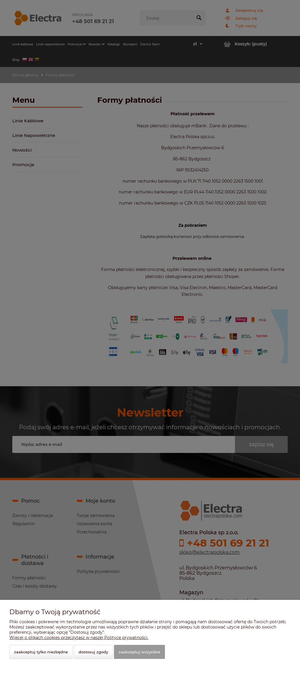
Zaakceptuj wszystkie (139, 652)
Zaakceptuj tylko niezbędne (41, 652)
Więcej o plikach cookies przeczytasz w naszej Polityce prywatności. (78, 637)
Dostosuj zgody (93, 652)
